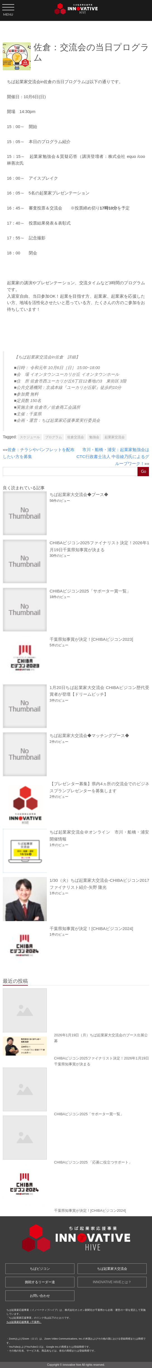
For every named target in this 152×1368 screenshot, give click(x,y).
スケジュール (30, 437)
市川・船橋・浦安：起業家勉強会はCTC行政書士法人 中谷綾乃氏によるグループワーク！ (112, 456)
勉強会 (94, 437)
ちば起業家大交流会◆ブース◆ (79, 494)
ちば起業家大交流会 (112, 1269)
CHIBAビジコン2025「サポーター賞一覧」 (90, 591)
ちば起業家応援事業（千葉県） (24, 1322)
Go (143, 471)
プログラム (53, 437)
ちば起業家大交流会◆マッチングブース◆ (89, 735)
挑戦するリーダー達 (40, 1282)
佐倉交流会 (75, 437)
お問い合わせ (40, 1296)
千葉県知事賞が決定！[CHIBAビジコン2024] (91, 928)
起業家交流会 (115, 437)
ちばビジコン (40, 1269)
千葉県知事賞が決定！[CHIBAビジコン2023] (91, 639)
